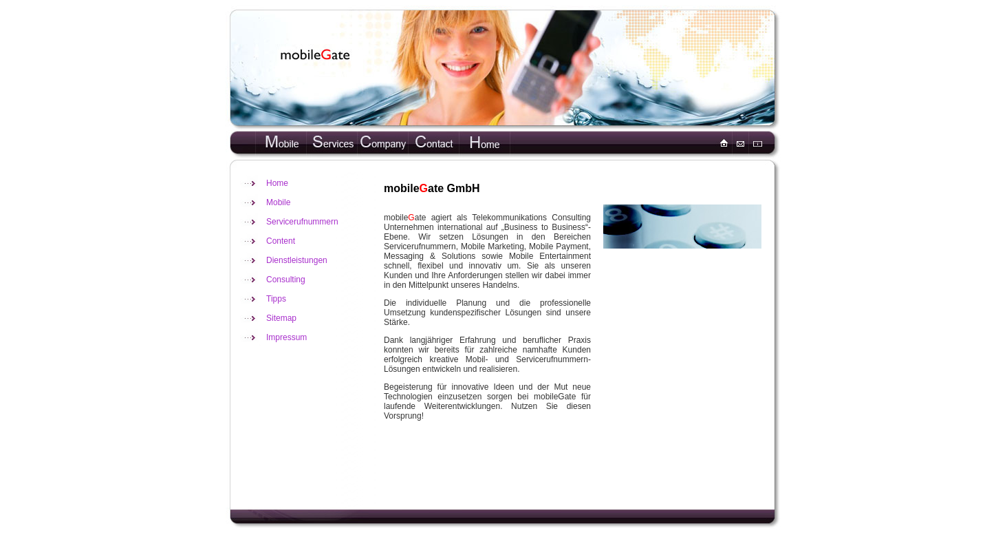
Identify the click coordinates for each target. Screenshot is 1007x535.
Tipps (276, 299)
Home (277, 183)
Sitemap (281, 318)
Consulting (285, 279)
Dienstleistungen (296, 260)
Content (280, 241)
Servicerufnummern (302, 222)
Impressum (286, 337)
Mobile (278, 202)
